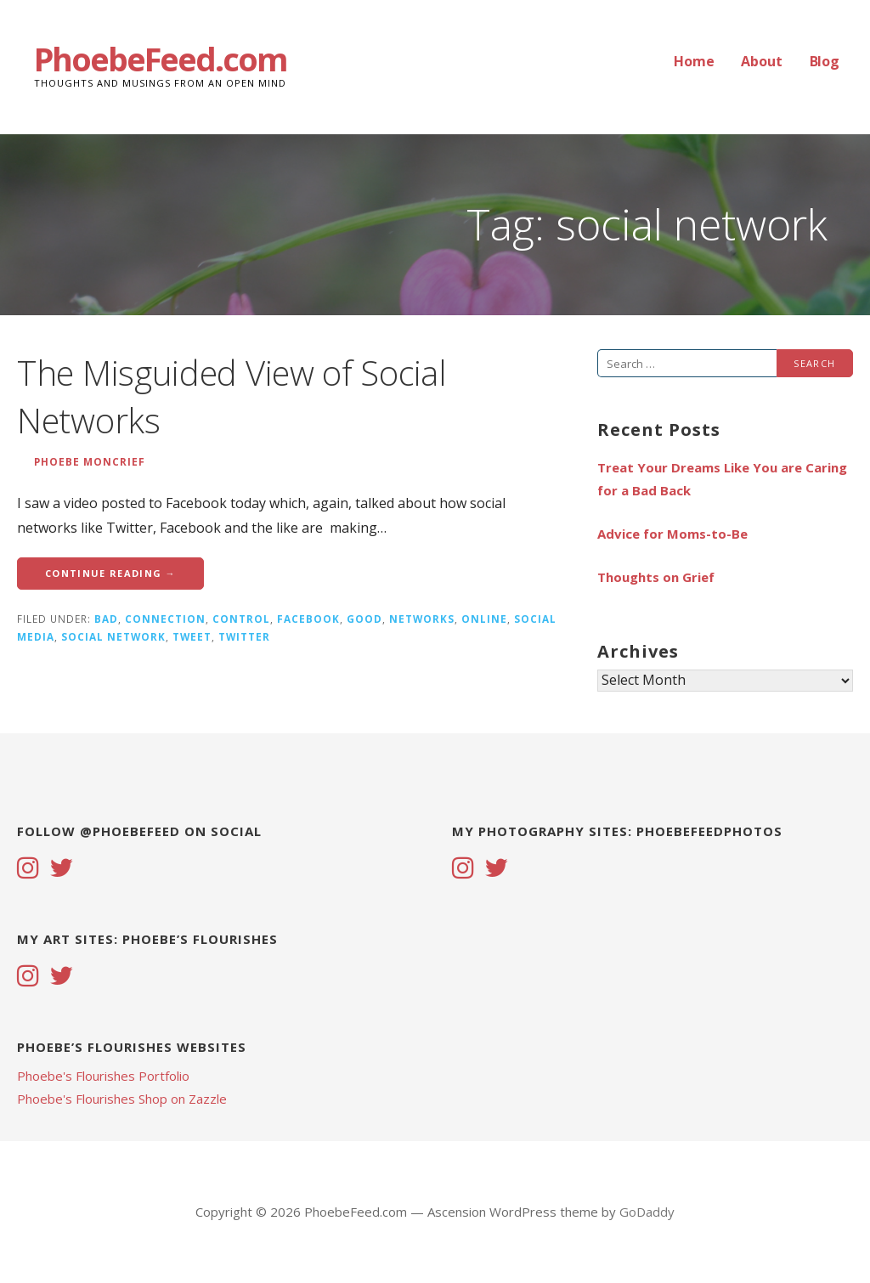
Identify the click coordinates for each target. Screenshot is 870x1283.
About (761, 61)
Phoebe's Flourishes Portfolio (103, 1075)
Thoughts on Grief (656, 576)
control (241, 618)
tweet (192, 636)
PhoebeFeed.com (160, 59)
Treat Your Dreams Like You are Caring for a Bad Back (722, 479)
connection (165, 618)
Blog (824, 61)
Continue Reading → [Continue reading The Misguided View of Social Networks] (110, 573)
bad (106, 618)
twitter (244, 636)
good (364, 618)
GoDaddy (647, 1211)
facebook (308, 618)
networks (422, 618)
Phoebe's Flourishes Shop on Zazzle (122, 1098)
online (484, 618)
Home (694, 61)
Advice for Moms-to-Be (672, 533)
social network (113, 636)
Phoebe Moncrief (89, 461)
